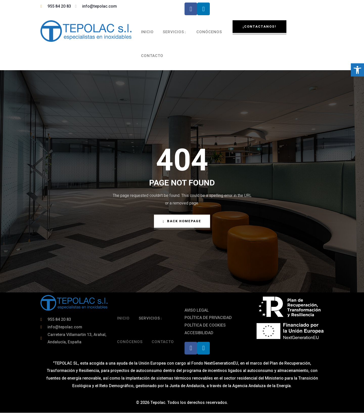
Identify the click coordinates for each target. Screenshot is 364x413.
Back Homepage (182, 221)
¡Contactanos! (259, 26)
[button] (357, 70)
